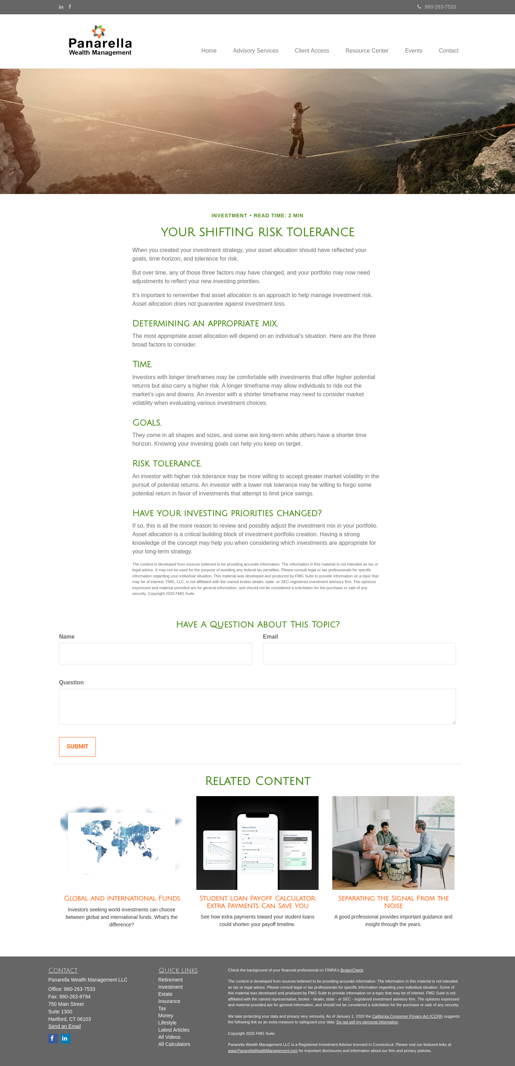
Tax (162, 1008)
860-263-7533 (436, 7)
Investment (170, 987)
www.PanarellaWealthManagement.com (263, 1050)
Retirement (170, 980)
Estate (165, 994)
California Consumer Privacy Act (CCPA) (407, 1016)
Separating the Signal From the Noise (393, 902)
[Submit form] (77, 747)
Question (71, 682)
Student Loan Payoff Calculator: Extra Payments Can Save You (257, 902)
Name (67, 637)
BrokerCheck (351, 970)
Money (165, 1015)
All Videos (169, 1037)
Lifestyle (167, 1023)
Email (270, 637)
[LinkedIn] (61, 6)
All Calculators (174, 1044)
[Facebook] (69, 6)
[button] (248, 41)
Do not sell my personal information (367, 1022)
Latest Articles (174, 1030)
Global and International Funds (122, 898)
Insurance (169, 1001)
